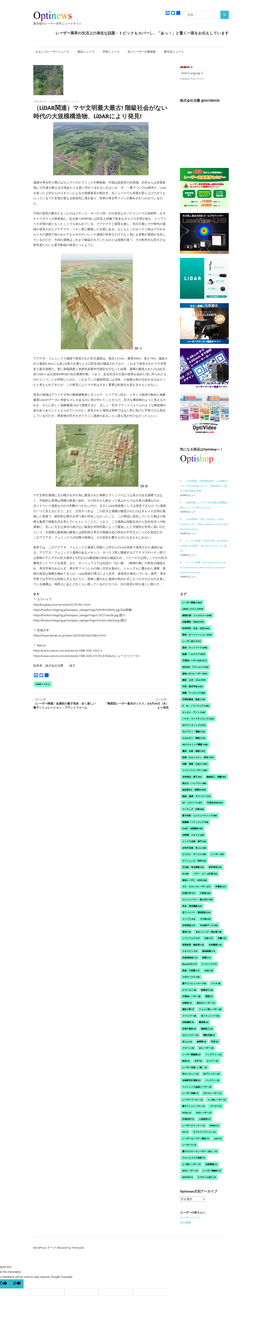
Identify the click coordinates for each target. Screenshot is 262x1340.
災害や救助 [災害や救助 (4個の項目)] (189, 1028)
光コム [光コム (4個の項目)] (187, 1041)
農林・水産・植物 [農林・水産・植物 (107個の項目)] (193, 751)
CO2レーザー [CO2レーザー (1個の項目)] (203, 1112)
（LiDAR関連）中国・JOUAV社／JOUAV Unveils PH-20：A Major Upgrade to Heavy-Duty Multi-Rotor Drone (204, 524)
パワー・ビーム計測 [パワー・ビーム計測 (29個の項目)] (205, 873)
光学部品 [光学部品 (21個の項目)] (188, 925)
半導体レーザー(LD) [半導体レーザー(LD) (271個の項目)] (194, 660)
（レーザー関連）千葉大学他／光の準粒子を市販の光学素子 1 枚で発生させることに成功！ (204, 546)
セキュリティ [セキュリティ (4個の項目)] (190, 1035)
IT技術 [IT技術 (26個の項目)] (205, 893)
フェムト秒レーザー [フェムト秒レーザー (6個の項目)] (210, 1009)
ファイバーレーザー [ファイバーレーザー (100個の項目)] (194, 770)
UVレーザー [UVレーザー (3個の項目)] (206, 1048)
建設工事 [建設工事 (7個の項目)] (188, 1009)
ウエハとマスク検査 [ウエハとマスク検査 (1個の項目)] (193, 1157)
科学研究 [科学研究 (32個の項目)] (215, 867)
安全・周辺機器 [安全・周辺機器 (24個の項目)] (192, 906)
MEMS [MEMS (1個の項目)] (214, 1125)
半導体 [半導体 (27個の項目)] (220, 886)
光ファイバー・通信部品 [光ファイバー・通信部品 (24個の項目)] (196, 912)
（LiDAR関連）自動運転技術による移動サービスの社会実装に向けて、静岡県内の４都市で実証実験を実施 (203, 486)
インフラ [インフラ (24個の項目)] (188, 919)
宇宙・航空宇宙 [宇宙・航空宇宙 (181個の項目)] (192, 686)
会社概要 (185, 1222)
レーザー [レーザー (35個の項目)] (217, 854)
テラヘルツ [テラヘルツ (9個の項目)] (189, 990)
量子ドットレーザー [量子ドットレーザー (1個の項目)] (193, 1106)
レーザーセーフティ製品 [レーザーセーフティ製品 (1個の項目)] (195, 1138)
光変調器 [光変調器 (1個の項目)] (211, 1164)
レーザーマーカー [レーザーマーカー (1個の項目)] (192, 1099)
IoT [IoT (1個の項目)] (185, 1132)
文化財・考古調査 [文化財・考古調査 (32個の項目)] (193, 867)
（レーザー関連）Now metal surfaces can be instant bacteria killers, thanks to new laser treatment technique (203, 567)
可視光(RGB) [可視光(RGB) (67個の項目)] (215, 802)
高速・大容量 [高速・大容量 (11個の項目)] (191, 970)
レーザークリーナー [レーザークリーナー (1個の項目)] (193, 1125)
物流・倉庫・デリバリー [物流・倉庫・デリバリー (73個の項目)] (196, 796)
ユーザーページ (190, 1217)
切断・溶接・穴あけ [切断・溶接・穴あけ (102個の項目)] (194, 764)
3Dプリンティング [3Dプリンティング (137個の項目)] (193, 725)
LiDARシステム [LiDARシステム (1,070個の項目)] (192, 609)
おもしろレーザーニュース (53, 51)
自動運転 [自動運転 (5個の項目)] (188, 1022)
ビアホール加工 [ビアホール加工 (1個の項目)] (207, 1177)
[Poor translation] (17, 1283)
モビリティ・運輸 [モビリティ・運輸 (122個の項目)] (193, 731)
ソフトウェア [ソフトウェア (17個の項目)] (191, 938)
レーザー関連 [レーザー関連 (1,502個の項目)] (192, 602)
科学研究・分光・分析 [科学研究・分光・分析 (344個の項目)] (195, 628)
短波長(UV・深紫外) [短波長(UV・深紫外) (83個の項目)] (194, 789)
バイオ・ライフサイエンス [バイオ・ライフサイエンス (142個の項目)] (198, 718)
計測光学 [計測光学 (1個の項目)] (188, 1119)
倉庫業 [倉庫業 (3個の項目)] (201, 1041)
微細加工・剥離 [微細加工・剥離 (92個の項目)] (216, 776)
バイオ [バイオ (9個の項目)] (215, 983)
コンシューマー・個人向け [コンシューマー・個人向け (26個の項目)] (197, 899)
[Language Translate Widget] (192, 73)
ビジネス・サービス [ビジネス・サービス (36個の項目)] (194, 854)
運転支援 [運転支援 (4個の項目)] (209, 1035)
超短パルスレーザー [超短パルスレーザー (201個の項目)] (194, 673)
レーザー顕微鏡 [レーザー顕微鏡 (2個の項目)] (191, 1054)
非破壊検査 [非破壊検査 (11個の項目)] (189, 957)
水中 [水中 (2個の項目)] (198, 1060)
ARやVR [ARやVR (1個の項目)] (187, 1177)
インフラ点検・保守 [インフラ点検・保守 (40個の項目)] (194, 841)
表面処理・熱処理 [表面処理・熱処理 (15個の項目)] (193, 944)
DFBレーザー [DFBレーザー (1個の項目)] (190, 1170)
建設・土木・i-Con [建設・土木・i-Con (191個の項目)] (194, 680)
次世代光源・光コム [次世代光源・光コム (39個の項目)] (194, 847)
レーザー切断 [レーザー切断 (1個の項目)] (190, 1093)
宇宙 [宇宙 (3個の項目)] (214, 1041)
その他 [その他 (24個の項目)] (205, 919)
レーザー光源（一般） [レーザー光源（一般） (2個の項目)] (194, 1067)
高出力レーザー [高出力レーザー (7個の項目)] (206, 1002)
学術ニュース (111, 51)
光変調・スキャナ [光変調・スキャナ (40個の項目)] (193, 835)
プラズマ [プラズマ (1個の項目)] (215, 1106)
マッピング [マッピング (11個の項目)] (209, 964)
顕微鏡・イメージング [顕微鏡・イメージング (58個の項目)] (195, 822)
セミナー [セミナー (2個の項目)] (212, 1060)
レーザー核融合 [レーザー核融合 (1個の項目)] (212, 1170)
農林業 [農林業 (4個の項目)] (203, 1022)
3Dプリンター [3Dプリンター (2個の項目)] (211, 1073)
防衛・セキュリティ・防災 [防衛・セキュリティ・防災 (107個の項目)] (198, 757)
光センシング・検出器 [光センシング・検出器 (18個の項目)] (209, 931)
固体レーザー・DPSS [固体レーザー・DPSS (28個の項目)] (194, 880)
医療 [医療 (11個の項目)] (206, 957)
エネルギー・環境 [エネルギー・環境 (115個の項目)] (193, 738)
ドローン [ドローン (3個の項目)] (188, 1048)
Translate (197, 79)
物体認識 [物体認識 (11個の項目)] (208, 951)
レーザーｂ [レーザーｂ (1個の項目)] (189, 1144)
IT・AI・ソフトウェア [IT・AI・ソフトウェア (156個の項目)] (195, 705)
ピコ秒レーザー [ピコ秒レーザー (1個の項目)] (191, 1164)
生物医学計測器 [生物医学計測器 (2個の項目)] (191, 1080)
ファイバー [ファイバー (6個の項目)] (189, 1015)
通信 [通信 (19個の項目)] (186, 931)
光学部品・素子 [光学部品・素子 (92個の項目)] (192, 776)
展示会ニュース (174, 51)
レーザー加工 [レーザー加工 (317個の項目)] (191, 641)
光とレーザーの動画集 (141, 51)
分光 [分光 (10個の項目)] (208, 970)
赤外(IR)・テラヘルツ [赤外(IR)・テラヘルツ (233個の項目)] (195, 667)
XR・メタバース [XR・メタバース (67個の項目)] (192, 802)
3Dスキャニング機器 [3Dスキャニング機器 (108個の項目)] (195, 744)
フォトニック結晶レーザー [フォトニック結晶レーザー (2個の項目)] (196, 1086)
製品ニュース (86, 51)
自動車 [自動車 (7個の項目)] (187, 1002)
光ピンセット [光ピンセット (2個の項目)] (190, 1073)
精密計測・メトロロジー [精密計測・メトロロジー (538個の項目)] (197, 615)
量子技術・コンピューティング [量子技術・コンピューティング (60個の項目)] (199, 815)
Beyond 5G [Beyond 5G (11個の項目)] (189, 964)
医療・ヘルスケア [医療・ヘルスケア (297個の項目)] (193, 654)
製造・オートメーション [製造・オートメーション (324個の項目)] (197, 634)
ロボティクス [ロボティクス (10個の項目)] (191, 977)
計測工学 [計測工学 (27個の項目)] (188, 893)
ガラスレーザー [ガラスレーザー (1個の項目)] (212, 1093)
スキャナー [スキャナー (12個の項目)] (189, 951)
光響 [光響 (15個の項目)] (222, 938)
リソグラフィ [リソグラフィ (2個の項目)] (213, 1054)
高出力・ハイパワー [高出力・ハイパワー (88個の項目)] (194, 783)
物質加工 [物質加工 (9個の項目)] (207, 990)
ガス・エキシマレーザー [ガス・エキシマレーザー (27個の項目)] (196, 886)
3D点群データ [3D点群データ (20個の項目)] (209, 925)
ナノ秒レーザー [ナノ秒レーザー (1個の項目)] (217, 1099)
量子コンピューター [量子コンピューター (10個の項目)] (194, 983)
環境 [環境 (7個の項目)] (209, 996)
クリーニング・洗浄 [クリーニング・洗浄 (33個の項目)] (194, 860)
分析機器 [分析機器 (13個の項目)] (215, 944)
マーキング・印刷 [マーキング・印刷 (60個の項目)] (193, 809)
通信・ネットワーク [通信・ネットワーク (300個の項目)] (194, 647)
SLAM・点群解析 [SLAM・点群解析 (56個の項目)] (192, 828)
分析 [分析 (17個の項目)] (208, 938)
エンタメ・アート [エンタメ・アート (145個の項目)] (193, 712)
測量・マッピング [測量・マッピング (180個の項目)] (193, 692)
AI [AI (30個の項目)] (185, 873)
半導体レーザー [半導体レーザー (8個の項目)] (191, 996)
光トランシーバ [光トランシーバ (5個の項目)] (210, 1015)
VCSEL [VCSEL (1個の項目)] (186, 1112)
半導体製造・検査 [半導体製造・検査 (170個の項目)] (193, 699)
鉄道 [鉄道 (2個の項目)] (186, 1060)
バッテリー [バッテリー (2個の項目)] (212, 1080)
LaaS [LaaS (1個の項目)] (218, 1138)
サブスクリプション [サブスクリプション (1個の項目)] (204, 1132)
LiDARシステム (43, 684)
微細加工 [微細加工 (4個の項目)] (207, 1028)
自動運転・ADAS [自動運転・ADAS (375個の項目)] (193, 621)
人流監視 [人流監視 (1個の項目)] (205, 1119)
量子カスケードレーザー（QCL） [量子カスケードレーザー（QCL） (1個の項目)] (199, 1151)
